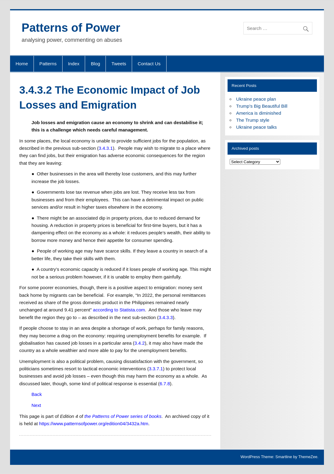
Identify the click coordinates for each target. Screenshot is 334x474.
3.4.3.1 (106, 148)
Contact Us (149, 63)
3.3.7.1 (156, 368)
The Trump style (252, 120)
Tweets (119, 63)
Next (36, 405)
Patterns (48, 63)
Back (36, 394)
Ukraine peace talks (256, 127)
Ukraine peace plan (256, 99)
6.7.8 (165, 383)
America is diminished (258, 113)
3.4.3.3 (166, 317)
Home (22, 63)
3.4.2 (140, 343)
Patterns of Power (71, 27)
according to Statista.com (119, 309)
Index (73, 63)
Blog (95, 63)
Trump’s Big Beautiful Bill (261, 106)
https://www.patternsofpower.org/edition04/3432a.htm (93, 423)
